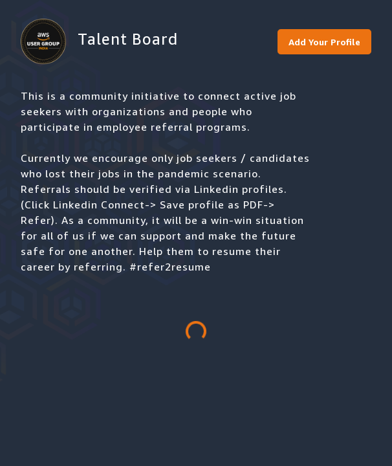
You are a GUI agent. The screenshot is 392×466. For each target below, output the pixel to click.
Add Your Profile (324, 41)
